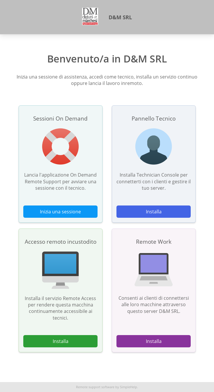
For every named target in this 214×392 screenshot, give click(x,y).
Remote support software (95, 387)
